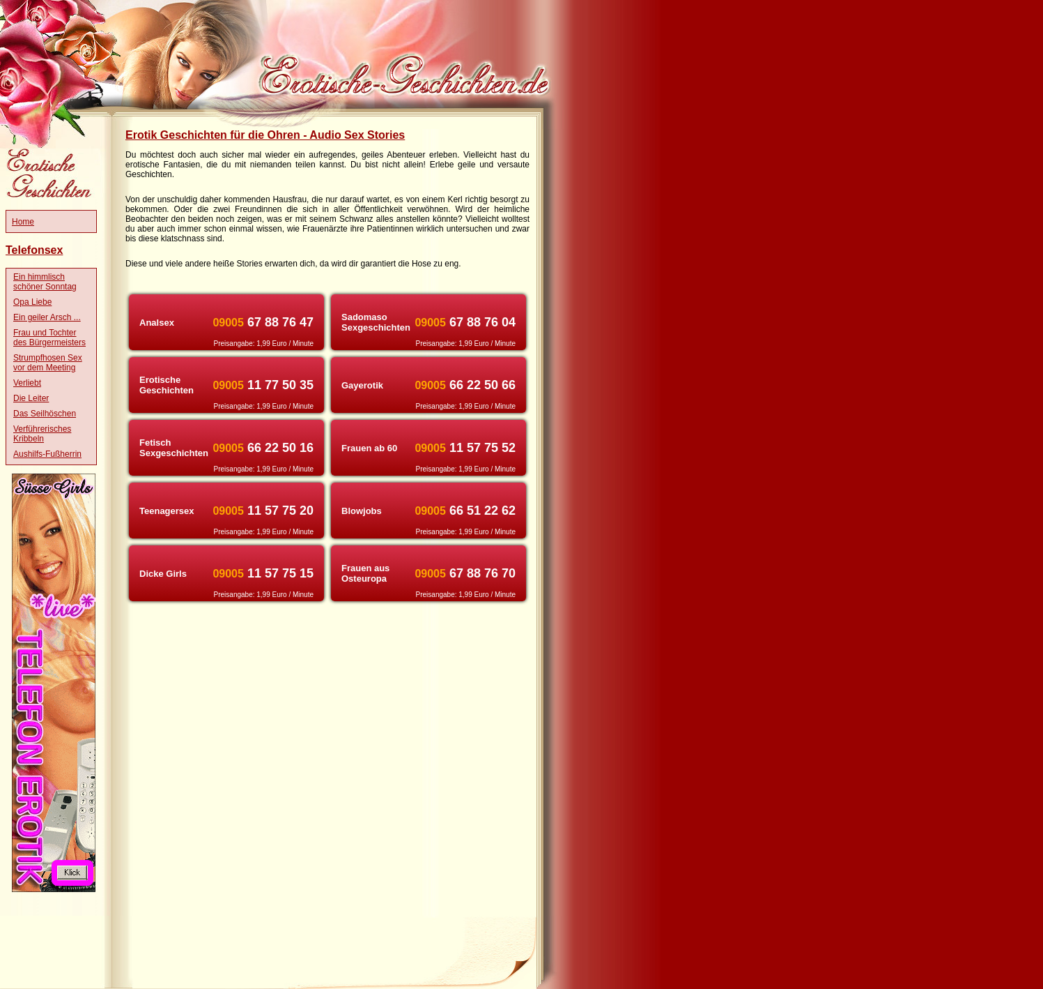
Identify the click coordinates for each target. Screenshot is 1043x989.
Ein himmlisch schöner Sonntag (45, 282)
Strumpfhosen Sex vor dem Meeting (47, 362)
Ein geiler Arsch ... (47, 317)
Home (23, 222)
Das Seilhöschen (44, 413)
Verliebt (27, 383)
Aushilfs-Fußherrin (47, 454)
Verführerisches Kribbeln (42, 434)
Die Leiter (31, 398)
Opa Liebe (32, 302)
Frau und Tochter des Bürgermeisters (49, 337)
